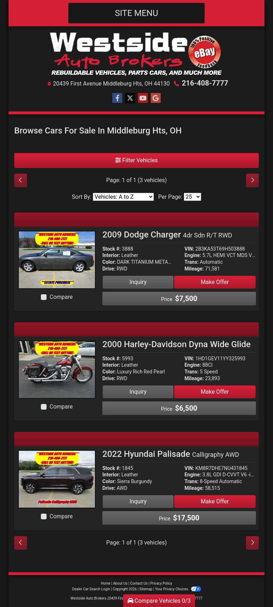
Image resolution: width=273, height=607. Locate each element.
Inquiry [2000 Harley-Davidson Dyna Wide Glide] (137, 391)
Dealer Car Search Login (91, 589)
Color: (109, 262)
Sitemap (145, 589)
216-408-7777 (205, 83)
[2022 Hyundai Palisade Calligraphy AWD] (57, 478)
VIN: (189, 249)
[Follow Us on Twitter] (130, 98)
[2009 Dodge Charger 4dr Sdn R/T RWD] (57, 259)
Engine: (192, 255)
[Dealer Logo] (137, 54)
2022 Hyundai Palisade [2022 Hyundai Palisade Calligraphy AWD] (170, 454)
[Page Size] (192, 197)
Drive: (108, 269)
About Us (120, 583)
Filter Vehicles (136, 160)
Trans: (191, 262)
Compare (61, 297)
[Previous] (20, 180)
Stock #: (111, 249)
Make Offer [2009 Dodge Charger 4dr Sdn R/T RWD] (215, 282)
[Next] (252, 180)
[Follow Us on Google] (156, 98)
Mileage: (194, 269)
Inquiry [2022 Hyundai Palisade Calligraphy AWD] (137, 501)
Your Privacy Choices (178, 589)
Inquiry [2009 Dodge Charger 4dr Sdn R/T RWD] (137, 282)
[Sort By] (123, 197)
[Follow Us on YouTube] (143, 98)
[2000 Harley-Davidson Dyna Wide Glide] (57, 369)
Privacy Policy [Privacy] (161, 583)
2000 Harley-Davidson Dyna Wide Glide (176, 344)
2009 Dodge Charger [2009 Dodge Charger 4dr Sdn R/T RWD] (167, 235)
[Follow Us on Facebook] (117, 98)
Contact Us (139, 583)
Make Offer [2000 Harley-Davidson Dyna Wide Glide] (215, 391)
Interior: (111, 255)
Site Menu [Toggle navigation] (136, 13)
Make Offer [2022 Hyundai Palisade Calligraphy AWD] (215, 501)
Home (106, 583)
